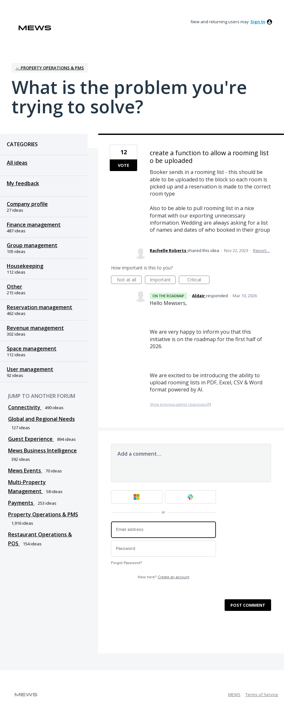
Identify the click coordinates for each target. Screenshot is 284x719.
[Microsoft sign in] (136, 496)
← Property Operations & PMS (49, 68)
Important (163, 280)
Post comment (247, 605)
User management (30, 369)
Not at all (129, 280)
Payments (21, 502)
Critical (198, 280)
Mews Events (25, 470)
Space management (31, 348)
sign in (257, 22)
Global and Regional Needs (41, 418)
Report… (261, 250)
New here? (163, 577)
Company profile (27, 204)
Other (14, 286)
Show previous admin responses (180, 404)
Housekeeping (25, 265)
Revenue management (35, 327)
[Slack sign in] (190, 496)
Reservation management (39, 307)
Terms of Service (261, 694)
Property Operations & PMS (43, 514)
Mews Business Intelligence (42, 450)
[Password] (163, 549)
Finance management (34, 224)
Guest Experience (31, 438)
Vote (123, 165)
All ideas (17, 162)
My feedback (23, 183)
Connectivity (25, 407)
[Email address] (163, 530)
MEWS (234, 694)
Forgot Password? (126, 563)
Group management (32, 245)
